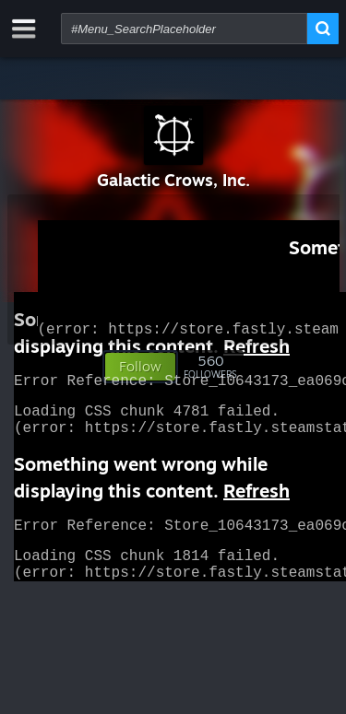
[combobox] (184, 28)
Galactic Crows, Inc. (173, 180)
